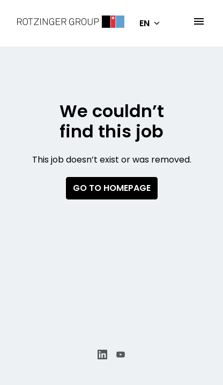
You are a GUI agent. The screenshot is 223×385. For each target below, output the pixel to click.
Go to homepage (112, 188)
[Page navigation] (199, 21)
